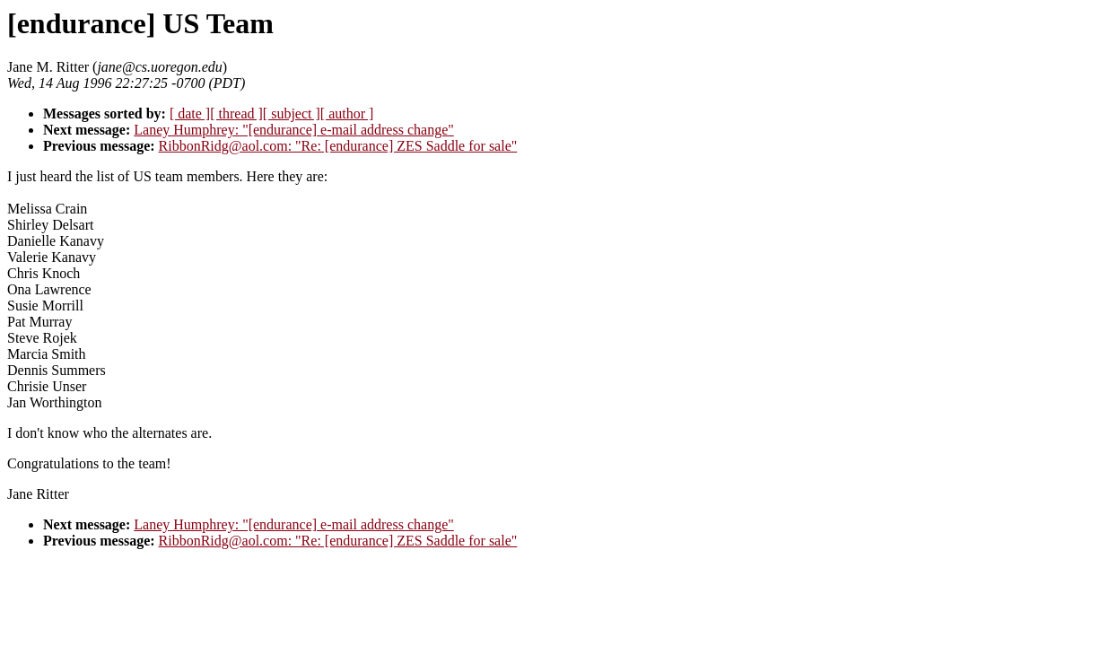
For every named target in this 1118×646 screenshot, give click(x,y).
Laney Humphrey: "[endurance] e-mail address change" (293, 129)
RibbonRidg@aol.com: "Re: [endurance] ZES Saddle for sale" (338, 145)
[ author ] (347, 113)
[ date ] (190, 113)
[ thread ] (236, 113)
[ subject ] (291, 113)
